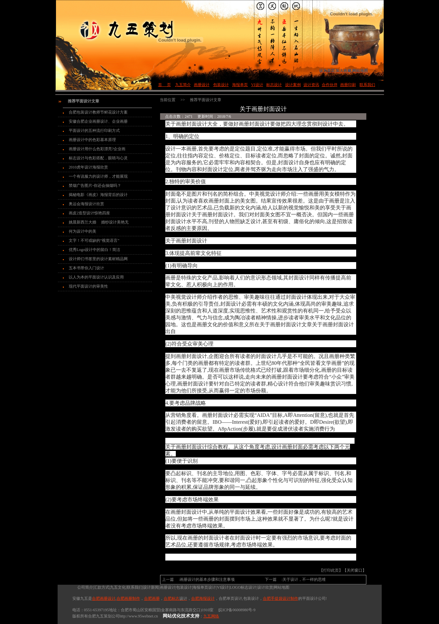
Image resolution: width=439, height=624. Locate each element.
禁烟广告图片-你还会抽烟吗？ (95, 185)
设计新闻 (151, 587)
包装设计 (221, 84)
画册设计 (202, 84)
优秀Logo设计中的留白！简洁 (94, 249)
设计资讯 (311, 84)
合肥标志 (175, 598)
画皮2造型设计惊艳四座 (89, 213)
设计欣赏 (265, 587)
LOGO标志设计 (243, 587)
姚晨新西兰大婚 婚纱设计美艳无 (99, 222)
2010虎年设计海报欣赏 (88, 167)
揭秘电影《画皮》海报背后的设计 (98, 194)
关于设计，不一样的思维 (304, 579)
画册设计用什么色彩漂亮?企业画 (97, 149)
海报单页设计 (204, 587)
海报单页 (240, 84)
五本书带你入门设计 (86, 268)
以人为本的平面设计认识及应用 (96, 277)
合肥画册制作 (128, 598)
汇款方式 (101, 587)
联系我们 (367, 84)
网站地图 (281, 587)
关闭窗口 (354, 570)
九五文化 (118, 587)
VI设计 (257, 84)
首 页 (164, 84)
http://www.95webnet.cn (138, 616)
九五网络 (211, 616)
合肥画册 (152, 598)
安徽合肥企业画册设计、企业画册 (98, 121)
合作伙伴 (330, 84)
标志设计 (274, 84)
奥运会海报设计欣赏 (86, 204)
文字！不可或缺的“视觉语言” (94, 240)
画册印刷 (348, 84)
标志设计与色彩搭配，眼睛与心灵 (98, 158)
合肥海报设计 (203, 598)
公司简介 (82, 587)
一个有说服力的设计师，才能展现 (98, 176)
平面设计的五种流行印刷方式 (94, 130)
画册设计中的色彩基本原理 (92, 139)
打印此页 (331, 570)
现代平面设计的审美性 (88, 286)
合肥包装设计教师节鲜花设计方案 (98, 112)
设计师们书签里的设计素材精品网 (98, 259)
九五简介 (183, 84)
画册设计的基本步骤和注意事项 (207, 579)
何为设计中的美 (82, 231)
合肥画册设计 (104, 598)
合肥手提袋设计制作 (280, 598)
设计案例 (293, 84)
